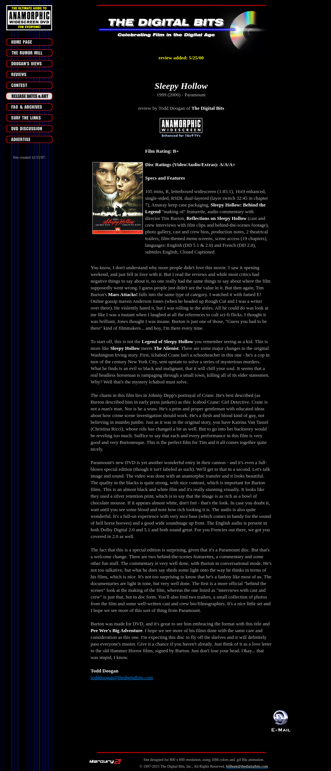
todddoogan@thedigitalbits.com (122, 677)
